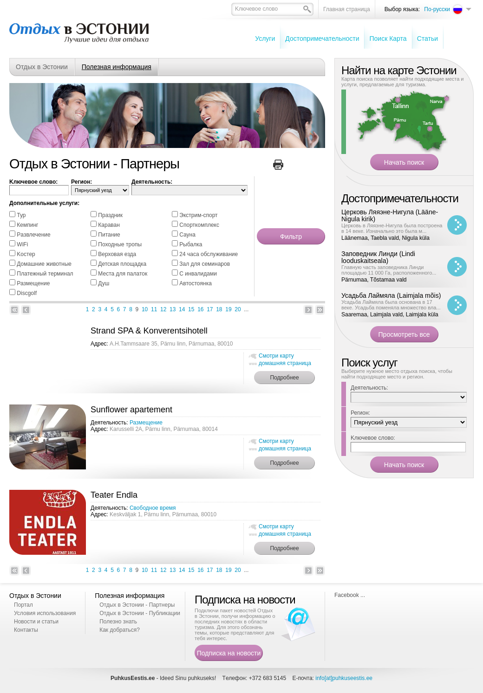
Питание (109, 234)
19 (228, 309)
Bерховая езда (117, 254)
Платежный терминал (45, 273)
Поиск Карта (387, 38)
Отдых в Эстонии (42, 67)
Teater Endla (114, 495)
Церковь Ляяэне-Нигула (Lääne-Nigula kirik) (389, 215)
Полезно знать (118, 621)
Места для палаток (122, 273)
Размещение (33, 283)
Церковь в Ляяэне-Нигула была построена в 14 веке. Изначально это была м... (391, 228)
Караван (109, 225)
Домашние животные (44, 264)
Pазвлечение (33, 234)
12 (163, 309)
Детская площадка (122, 264)
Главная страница (346, 9)
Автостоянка (195, 283)
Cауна (187, 234)
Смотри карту (276, 356)
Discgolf (27, 293)
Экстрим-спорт (198, 215)
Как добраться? (119, 630)
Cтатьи (427, 38)
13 (173, 309)
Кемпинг (27, 225)
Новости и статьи (36, 621)
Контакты (26, 630)
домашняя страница (285, 363)
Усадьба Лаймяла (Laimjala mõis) (391, 295)
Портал (23, 605)
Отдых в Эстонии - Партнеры (137, 605)
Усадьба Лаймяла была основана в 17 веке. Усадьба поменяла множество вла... (390, 304)
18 (219, 309)
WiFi (22, 244)
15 (191, 309)
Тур (21, 215)
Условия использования (45, 613)
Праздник (110, 215)
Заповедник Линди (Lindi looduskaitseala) (378, 257)
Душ (103, 283)
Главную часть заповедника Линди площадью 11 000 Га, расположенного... (388, 270)
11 (154, 309)
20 (238, 309)
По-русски (437, 9)
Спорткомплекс (199, 225)
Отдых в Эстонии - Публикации (139, 613)
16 (200, 309)
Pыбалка (190, 244)
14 (182, 309)
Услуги (265, 38)
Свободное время (153, 508)
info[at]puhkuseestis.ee (343, 678)
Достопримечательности (322, 38)
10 (145, 309)
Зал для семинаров (204, 264)
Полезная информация (116, 67)
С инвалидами (198, 273)
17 (210, 309)
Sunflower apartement (131, 409)
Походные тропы (120, 244)
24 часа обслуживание (208, 254)
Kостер (26, 254)
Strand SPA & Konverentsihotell (149, 330)
